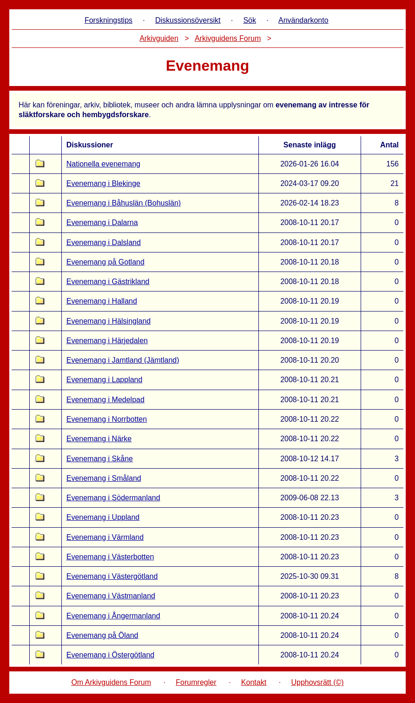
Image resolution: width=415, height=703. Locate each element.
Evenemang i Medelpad (105, 400)
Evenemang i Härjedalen (107, 341)
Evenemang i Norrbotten (106, 419)
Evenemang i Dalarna (102, 222)
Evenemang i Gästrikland (108, 281)
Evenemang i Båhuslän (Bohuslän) (123, 203)
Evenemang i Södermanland (113, 498)
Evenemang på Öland (102, 635)
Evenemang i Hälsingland (108, 321)
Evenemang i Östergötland (110, 655)
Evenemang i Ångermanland (113, 616)
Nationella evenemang (103, 164)
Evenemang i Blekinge (103, 183)
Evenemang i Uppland (102, 517)
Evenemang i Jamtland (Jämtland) (122, 360)
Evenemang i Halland (101, 301)
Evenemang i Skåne (99, 459)
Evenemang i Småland (103, 478)
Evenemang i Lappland (104, 380)
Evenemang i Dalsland (103, 242)
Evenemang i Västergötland (112, 576)
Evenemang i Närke (99, 439)
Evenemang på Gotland (105, 262)
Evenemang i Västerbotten (110, 557)
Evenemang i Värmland (105, 537)
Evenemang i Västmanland (110, 596)
